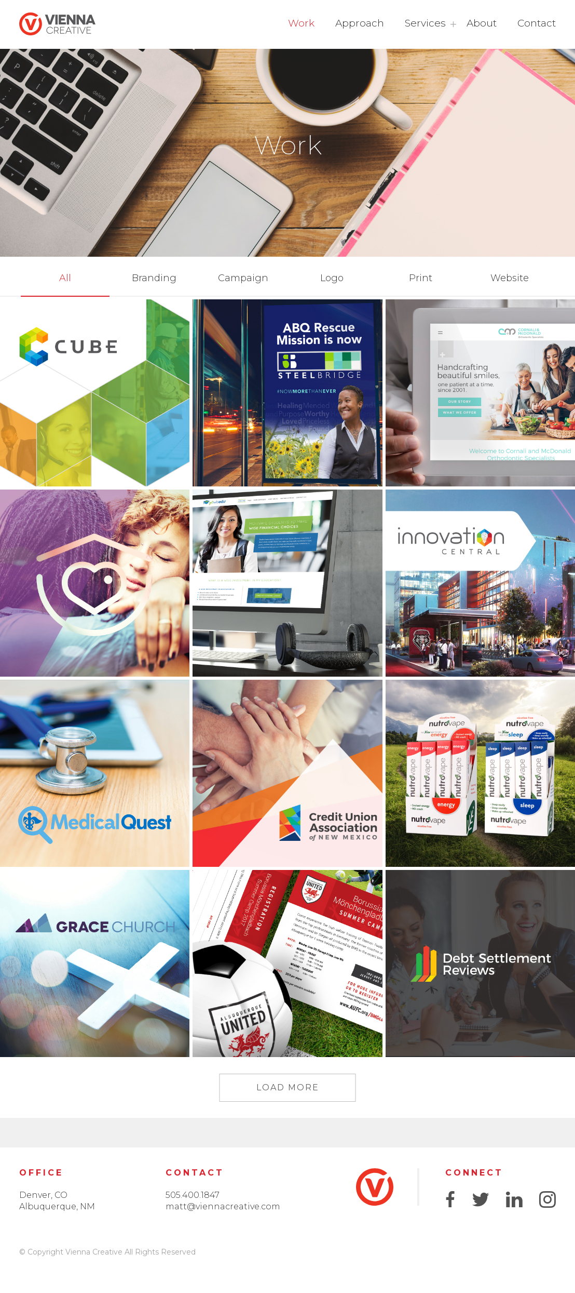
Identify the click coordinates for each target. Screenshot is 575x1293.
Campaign (243, 278)
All (65, 278)
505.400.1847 (193, 1195)
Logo (332, 278)
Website (509, 278)
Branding (154, 278)
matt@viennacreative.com (223, 1206)
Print (420, 278)
